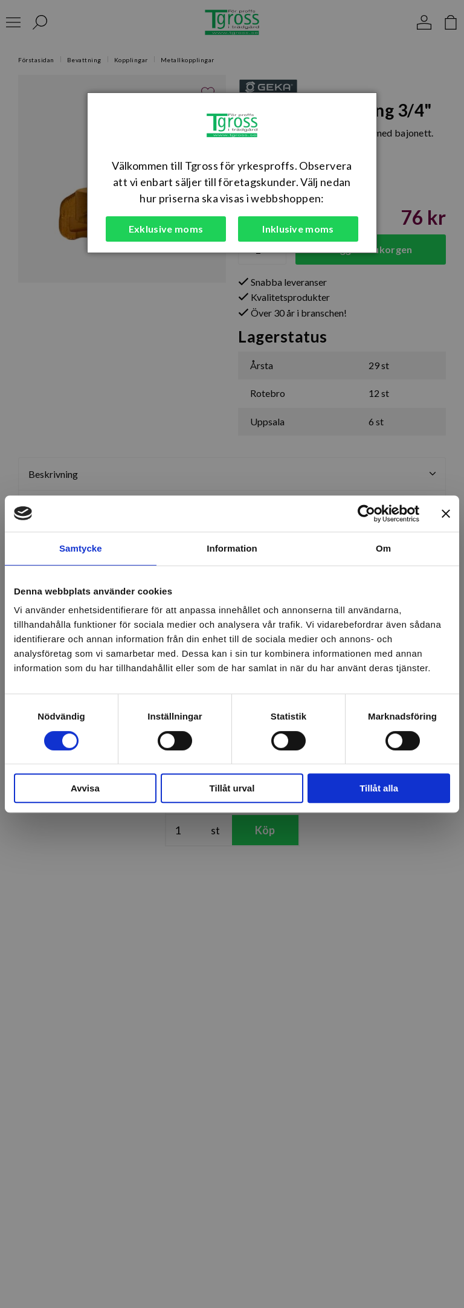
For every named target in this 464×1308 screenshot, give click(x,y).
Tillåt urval (232, 788)
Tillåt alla (378, 788)
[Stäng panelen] (446, 513)
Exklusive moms (166, 228)
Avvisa (85, 788)
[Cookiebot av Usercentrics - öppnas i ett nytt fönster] (366, 513)
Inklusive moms (298, 228)
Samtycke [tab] (80, 548)
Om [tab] (383, 548)
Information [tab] (232, 548)
